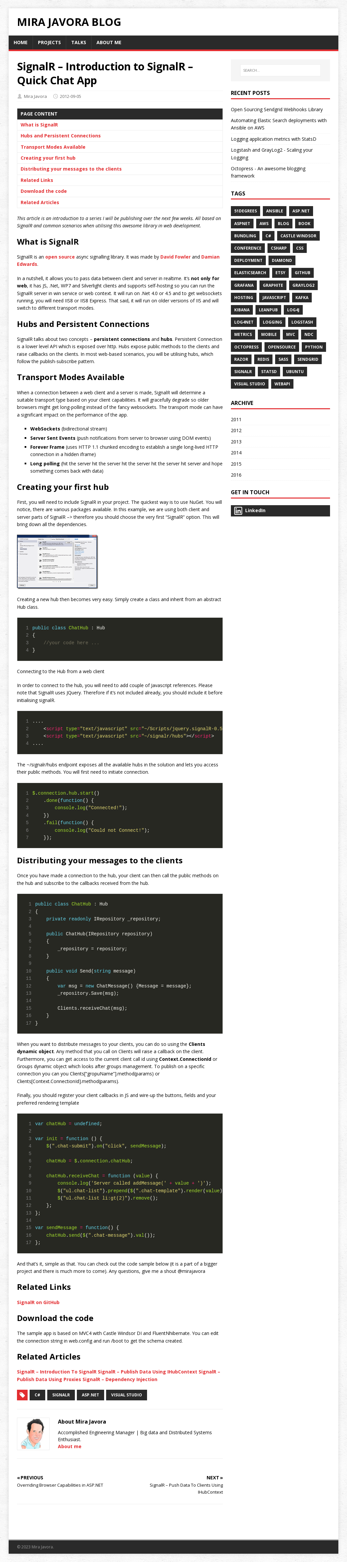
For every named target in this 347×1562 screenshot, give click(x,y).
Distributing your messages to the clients (71, 169)
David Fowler (175, 257)
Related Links (37, 180)
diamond (282, 260)
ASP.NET (301, 211)
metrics (243, 334)
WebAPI (282, 384)
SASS (283, 359)
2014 (236, 452)
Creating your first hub (48, 158)
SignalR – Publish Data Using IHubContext (147, 1371)
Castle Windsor (298, 236)
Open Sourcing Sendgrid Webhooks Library (277, 109)
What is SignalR (39, 124)
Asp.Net (90, 1395)
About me (70, 1446)
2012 (236, 430)
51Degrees (245, 211)
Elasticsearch (250, 272)
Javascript (274, 297)
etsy (280, 272)
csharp (279, 248)
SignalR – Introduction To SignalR (56, 1371)
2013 (236, 441)
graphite (273, 285)
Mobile (269, 334)
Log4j (293, 310)
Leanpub (268, 310)
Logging (272, 322)
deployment (248, 260)
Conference (247, 248)
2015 (236, 464)
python (314, 347)
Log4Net (244, 322)
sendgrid (307, 359)
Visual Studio (126, 1395)
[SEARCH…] (280, 70)
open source (60, 257)
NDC (308, 334)
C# (37, 1395)
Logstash (302, 322)
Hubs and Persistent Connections (61, 135)
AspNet (242, 223)
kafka (301, 297)
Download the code (44, 191)
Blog (283, 223)
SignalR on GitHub (38, 1302)
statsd (269, 371)
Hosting (243, 297)
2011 (236, 419)
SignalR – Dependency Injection (120, 1379)
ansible (274, 211)
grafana (244, 285)
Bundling (245, 236)
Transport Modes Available (53, 147)
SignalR (61, 1395)
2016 (236, 475)
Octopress (246, 347)
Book (304, 223)
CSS (299, 248)
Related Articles (40, 202)
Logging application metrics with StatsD (273, 139)
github (302, 272)
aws (264, 223)
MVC (290, 334)
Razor (241, 359)
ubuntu (295, 371)
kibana (242, 310)
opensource (282, 347)
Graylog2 (303, 285)
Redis (263, 359)
